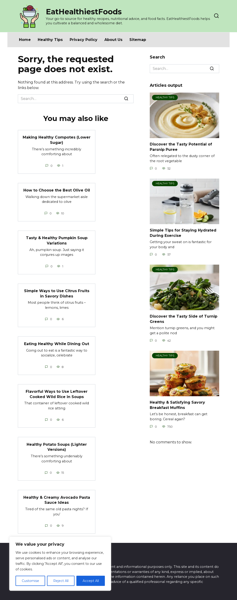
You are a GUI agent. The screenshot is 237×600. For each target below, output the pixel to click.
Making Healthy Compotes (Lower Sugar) (56, 140)
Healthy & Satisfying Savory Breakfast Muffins (177, 405)
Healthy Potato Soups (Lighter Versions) (57, 446)
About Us (113, 39)
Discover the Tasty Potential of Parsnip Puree (181, 147)
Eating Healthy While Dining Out (56, 343)
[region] (60, 564)
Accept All (91, 581)
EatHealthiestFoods (84, 11)
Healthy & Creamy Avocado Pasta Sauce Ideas (56, 499)
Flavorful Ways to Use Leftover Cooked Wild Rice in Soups (56, 393)
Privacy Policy (83, 39)
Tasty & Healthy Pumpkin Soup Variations (56, 240)
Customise (30, 581)
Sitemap (137, 39)
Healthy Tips (50, 39)
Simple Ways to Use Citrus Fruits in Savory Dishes (56, 293)
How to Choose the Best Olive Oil (56, 190)
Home (25, 39)
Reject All (61, 581)
